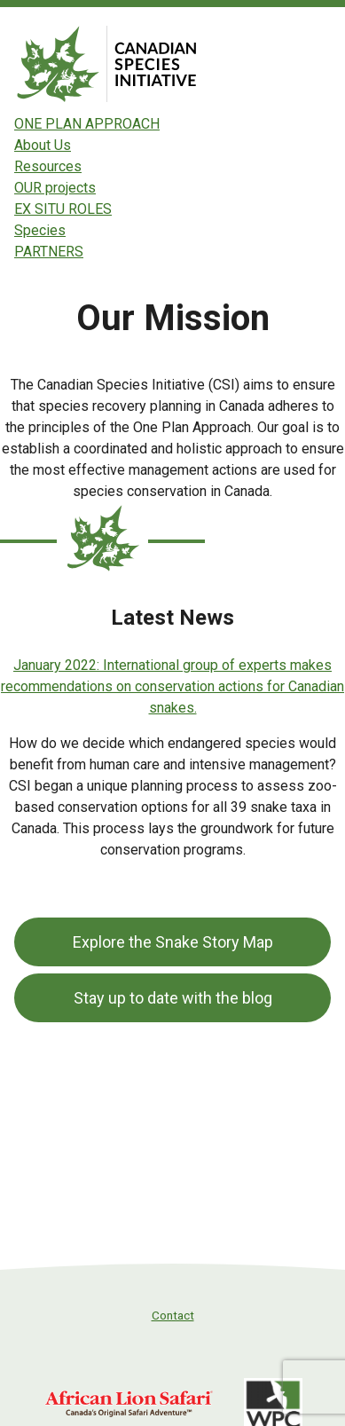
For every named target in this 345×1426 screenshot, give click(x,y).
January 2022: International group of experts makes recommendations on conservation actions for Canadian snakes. (172, 686)
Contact (173, 1315)
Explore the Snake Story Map (173, 942)
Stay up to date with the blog (173, 998)
